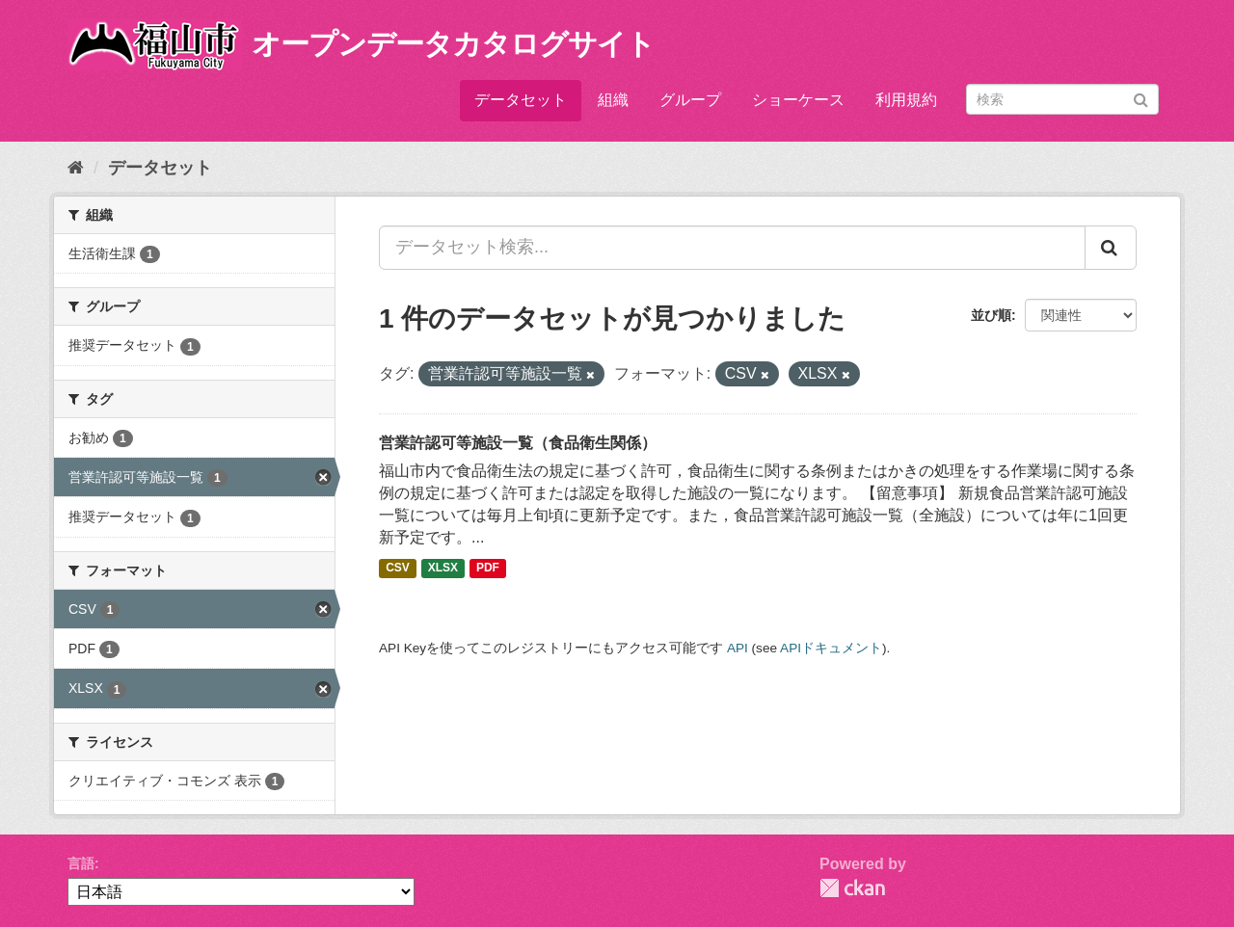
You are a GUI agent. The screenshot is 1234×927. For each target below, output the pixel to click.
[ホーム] (75, 167)
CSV (398, 568)
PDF (487, 568)
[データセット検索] (1062, 99)
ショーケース (798, 100)
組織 (613, 100)
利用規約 (906, 100)
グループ (690, 100)
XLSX (443, 568)
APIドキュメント (831, 648)
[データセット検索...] (732, 247)
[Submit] (1141, 98)
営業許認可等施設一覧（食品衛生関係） (518, 443)
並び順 (991, 315)
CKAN (852, 888)
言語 (80, 863)
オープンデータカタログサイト (453, 44)
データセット (520, 100)
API (737, 648)
